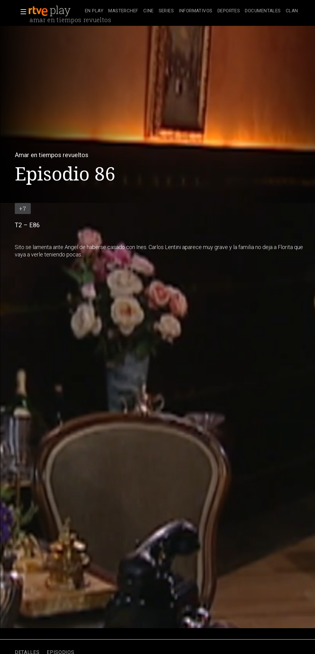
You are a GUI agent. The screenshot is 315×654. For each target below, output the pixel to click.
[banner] (55, 11)
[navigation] (191, 11)
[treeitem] (94, 11)
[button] (21, 11)
